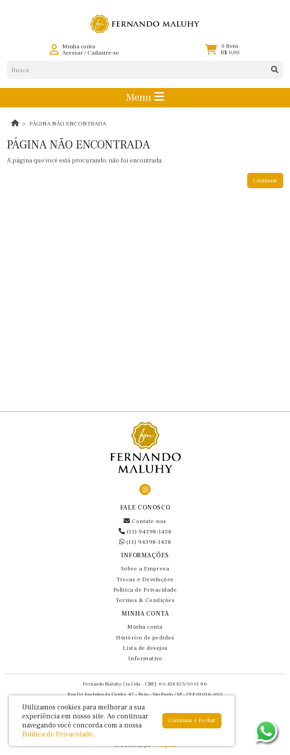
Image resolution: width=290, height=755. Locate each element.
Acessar (72, 52)
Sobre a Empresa (145, 568)
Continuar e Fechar (192, 720)
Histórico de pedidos (145, 637)
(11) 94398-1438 (145, 531)
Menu (145, 97)
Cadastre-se (103, 52)
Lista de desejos (145, 648)
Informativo (145, 658)
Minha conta (145, 626)
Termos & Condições (145, 600)
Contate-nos (145, 521)
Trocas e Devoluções (145, 579)
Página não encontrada (67, 123)
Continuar (265, 180)
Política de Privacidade (145, 589)
